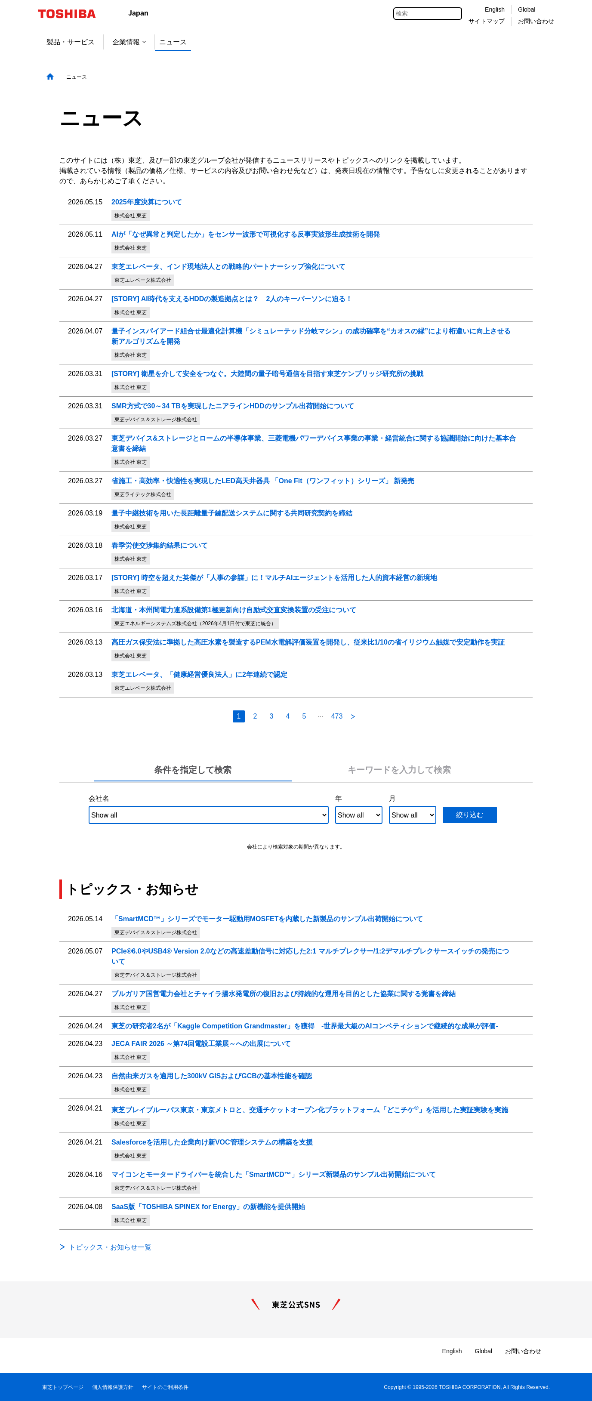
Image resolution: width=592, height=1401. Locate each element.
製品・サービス (70, 42)
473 (337, 716)
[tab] (193, 770)
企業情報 (129, 42)
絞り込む (470, 814)
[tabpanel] (296, 820)
